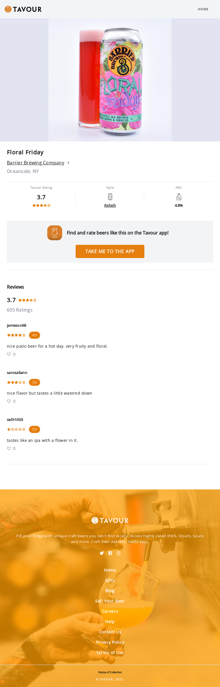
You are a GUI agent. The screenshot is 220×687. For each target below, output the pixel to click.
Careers (110, 611)
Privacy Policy (110, 642)
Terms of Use (110, 652)
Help (110, 621)
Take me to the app (110, 251)
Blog (110, 590)
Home (203, 9)
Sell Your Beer (110, 601)
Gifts (110, 580)
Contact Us (110, 632)
